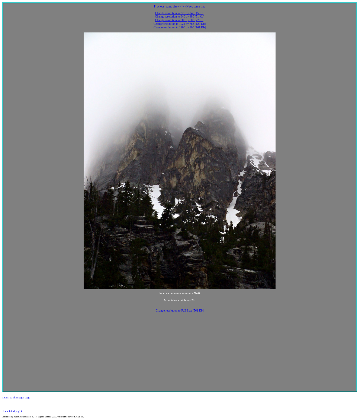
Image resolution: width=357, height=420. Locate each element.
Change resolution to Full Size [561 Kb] (180, 310)
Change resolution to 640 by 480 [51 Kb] (179, 16)
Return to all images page (16, 397)
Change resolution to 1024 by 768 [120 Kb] (180, 23)
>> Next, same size (193, 6)
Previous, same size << (167, 6)
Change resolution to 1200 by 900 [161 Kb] (180, 27)
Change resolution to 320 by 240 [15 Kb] (179, 13)
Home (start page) (12, 411)
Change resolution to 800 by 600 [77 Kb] (179, 20)
